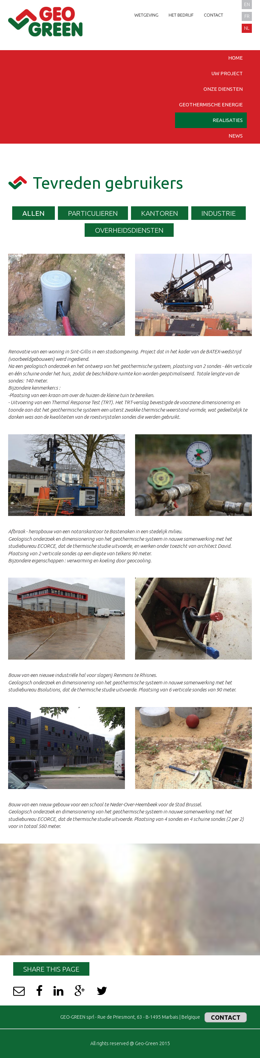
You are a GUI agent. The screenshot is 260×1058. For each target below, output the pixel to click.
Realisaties (228, 120)
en (247, 4)
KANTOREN (159, 213)
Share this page (51, 969)
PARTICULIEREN (93, 213)
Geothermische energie (211, 104)
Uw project (227, 73)
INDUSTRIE (218, 213)
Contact (213, 15)
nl (247, 28)
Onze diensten (223, 89)
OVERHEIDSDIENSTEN (129, 230)
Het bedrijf (181, 15)
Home (235, 58)
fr (247, 16)
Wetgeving (146, 15)
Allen (33, 213)
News (236, 136)
